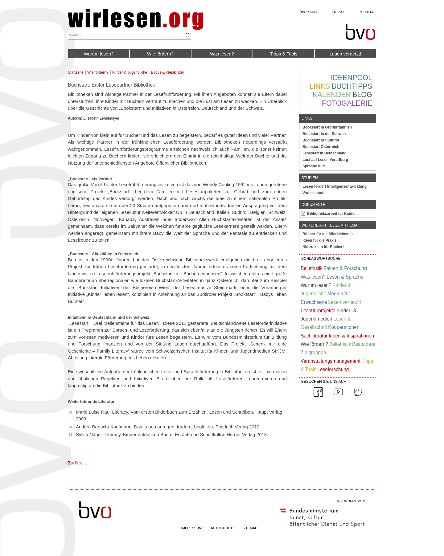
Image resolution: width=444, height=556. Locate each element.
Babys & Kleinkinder (167, 72)
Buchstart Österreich (320, 147)
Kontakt (368, 12)
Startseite (76, 72)
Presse (339, 12)
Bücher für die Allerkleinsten (327, 234)
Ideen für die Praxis (319, 240)
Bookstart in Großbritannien (327, 127)
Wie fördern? (160, 53)
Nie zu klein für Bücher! (323, 247)
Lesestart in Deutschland (324, 153)
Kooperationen (343, 327)
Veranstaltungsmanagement (330, 361)
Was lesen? (222, 53)
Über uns (308, 12)
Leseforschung (333, 369)
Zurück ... (77, 462)
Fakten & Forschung (345, 268)
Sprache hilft (313, 166)
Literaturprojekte (318, 310)
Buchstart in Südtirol (320, 140)
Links (320, 86)
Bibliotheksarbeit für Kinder (331, 213)
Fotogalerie (347, 103)
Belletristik (312, 268)
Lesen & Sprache (345, 277)
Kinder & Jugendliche (129, 72)
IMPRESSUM (191, 528)
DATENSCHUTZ (222, 528)
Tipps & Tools (283, 53)
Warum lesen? (98, 53)
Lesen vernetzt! (345, 53)
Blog (362, 95)
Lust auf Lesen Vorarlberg (325, 159)
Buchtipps (351, 86)
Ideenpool (351, 78)
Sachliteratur (314, 335)
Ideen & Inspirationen (351, 335)
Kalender (332, 95)
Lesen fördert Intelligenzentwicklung (334, 186)
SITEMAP (249, 528)
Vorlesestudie (314, 193)
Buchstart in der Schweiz (324, 134)
